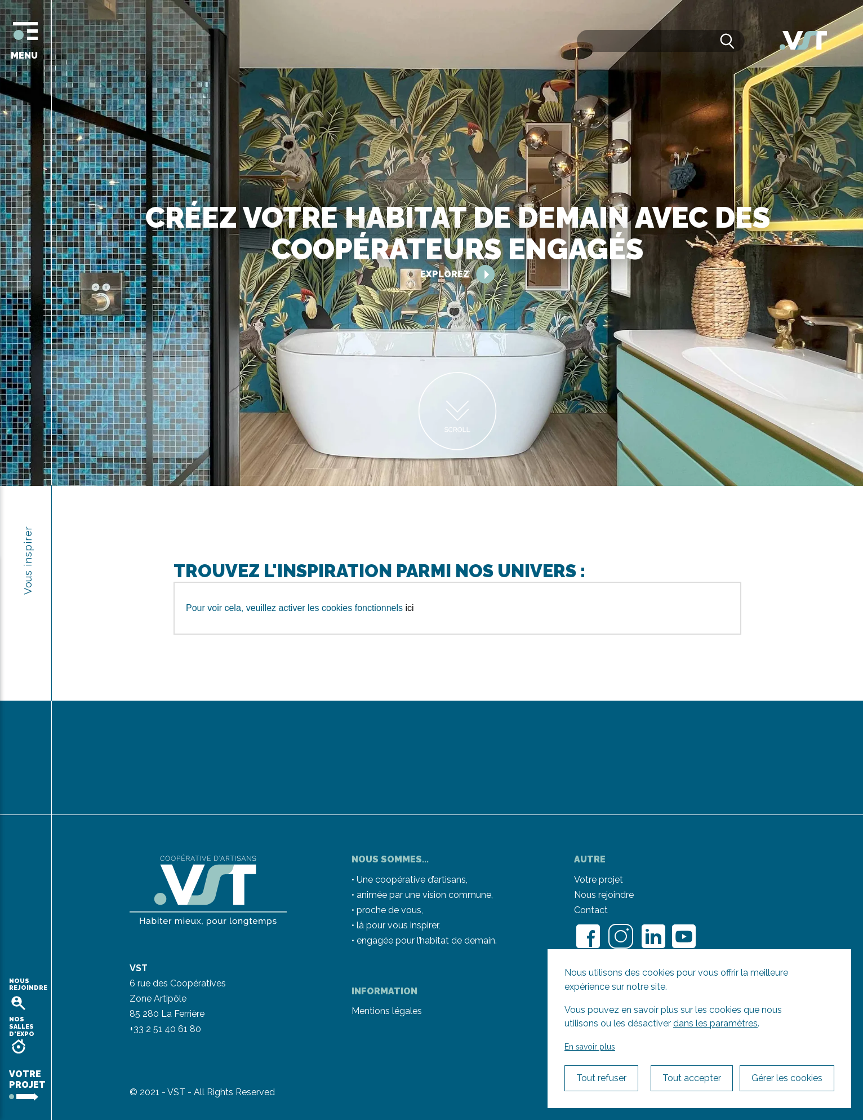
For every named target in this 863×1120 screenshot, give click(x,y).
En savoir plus (589, 1046)
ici (410, 608)
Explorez (457, 274)
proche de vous (389, 910)
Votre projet (598, 879)
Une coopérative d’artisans (411, 879)
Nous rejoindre (604, 894)
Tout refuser (601, 1078)
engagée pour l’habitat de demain (426, 940)
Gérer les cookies (786, 1078)
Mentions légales (387, 1011)
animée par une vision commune (424, 894)
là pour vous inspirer (397, 925)
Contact (591, 910)
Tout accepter (691, 1078)
